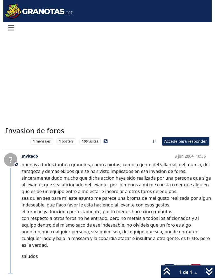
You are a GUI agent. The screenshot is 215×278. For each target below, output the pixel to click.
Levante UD (16, 141)
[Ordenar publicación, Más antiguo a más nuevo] (154, 141)
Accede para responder (185, 141)
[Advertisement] (107, 80)
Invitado (30, 156)
